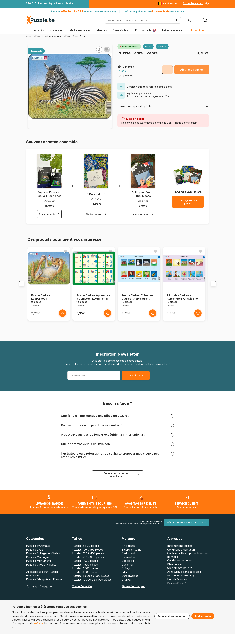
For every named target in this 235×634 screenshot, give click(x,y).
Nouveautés (57, 30)
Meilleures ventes (80, 30)
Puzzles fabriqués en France (44, 580)
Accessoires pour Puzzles (42, 572)
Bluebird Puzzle (131, 550)
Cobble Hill (128, 561)
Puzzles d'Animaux (38, 546)
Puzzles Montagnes (38, 558)
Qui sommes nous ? (179, 569)
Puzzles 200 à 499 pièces (88, 554)
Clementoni (128, 558)
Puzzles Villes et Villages (41, 565)
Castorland (128, 554)
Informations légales (179, 546)
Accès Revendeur (193, 3)
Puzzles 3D (33, 576)
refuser (38, 623)
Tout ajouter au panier (188, 202)
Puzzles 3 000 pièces (85, 573)
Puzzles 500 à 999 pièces (88, 558)
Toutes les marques (133, 587)
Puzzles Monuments (39, 561)
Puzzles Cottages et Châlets (43, 554)
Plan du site (174, 565)
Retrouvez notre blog (180, 576)
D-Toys (126, 569)
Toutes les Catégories (39, 587)
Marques (102, 30)
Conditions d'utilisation (181, 550)
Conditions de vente (179, 561)
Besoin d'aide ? (176, 584)
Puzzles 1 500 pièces (85, 565)
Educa (125, 573)
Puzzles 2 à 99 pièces (85, 546)
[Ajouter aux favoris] (107, 49)
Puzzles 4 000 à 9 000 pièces (90, 576)
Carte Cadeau (121, 30)
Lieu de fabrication (178, 580)
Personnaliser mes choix (172, 616)
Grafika (126, 580)
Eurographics (130, 576)
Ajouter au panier (191, 69)
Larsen (122, 71)
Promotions (197, 30)
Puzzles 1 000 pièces (85, 561)
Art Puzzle (128, 546)
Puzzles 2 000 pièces (85, 569)
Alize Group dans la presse (184, 572)
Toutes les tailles (82, 587)
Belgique (168, 3)
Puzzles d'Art (34, 550)
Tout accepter (203, 616)
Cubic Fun (128, 565)
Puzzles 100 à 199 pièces (87, 550)
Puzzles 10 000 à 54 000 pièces (92, 580)
